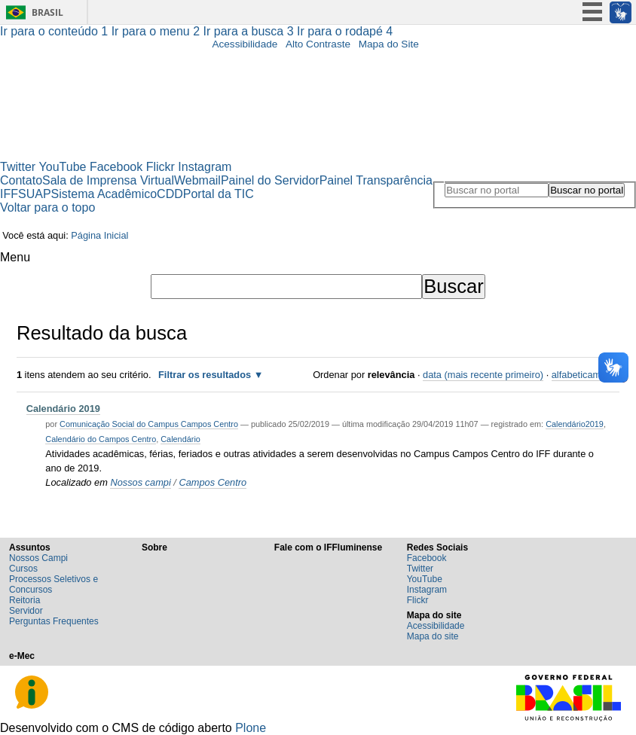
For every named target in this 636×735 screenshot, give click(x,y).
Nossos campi (140, 482)
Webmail (197, 180)
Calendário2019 (575, 423)
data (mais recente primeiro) (483, 374)
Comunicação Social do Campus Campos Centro (149, 423)
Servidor (26, 610)
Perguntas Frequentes (54, 621)
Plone (250, 727)
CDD (170, 194)
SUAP (34, 194)
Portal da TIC (218, 194)
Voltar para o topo (47, 207)
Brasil (47, 12)
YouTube (63, 166)
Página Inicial (99, 235)
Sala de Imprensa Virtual (108, 180)
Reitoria (24, 600)
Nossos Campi (38, 558)
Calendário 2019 (63, 408)
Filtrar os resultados (204, 374)
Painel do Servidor (270, 180)
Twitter (17, 166)
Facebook (116, 166)
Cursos (23, 568)
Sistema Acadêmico (104, 194)
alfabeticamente (585, 374)
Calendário (180, 439)
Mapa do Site (389, 44)
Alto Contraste (318, 44)
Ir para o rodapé (345, 31)
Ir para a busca (250, 31)
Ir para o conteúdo (56, 31)
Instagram (204, 166)
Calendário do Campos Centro (100, 439)
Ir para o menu (157, 31)
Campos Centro (212, 482)
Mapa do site (433, 636)
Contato (21, 180)
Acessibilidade (244, 44)
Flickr (160, 166)
